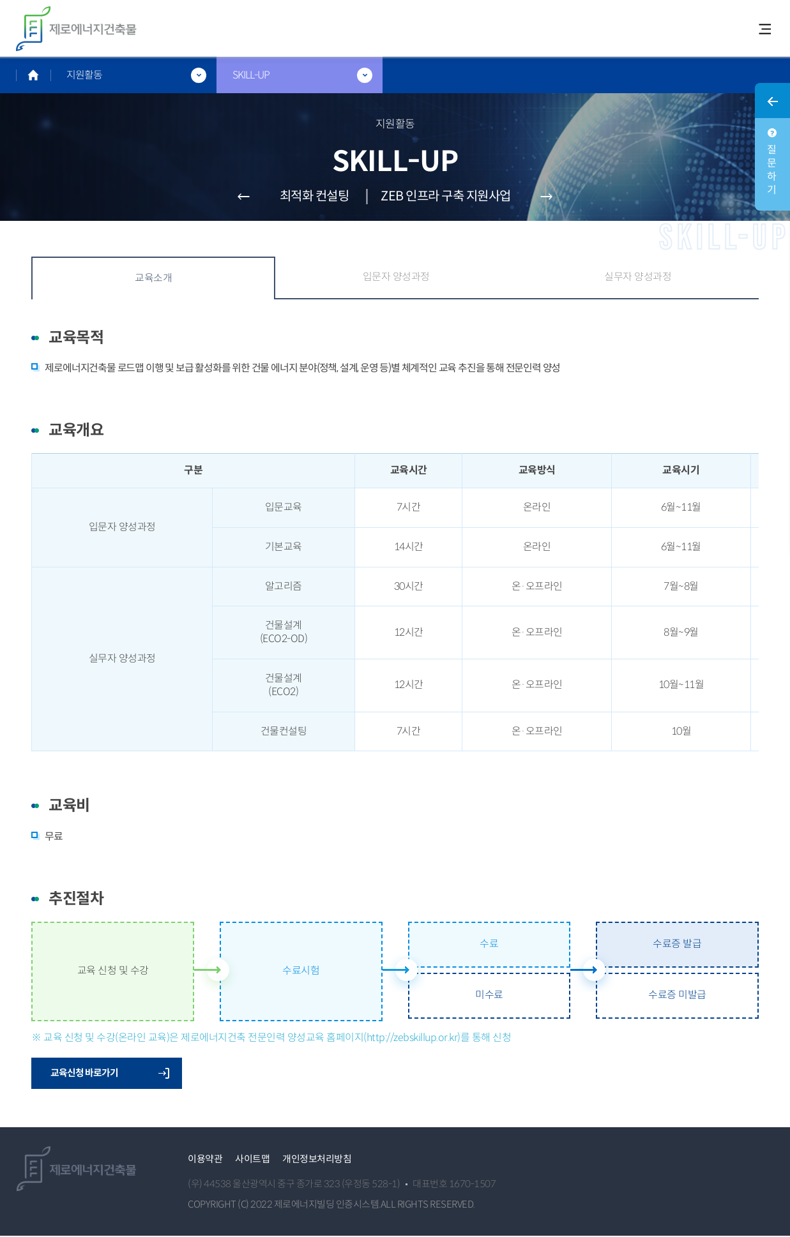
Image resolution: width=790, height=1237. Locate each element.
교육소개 (153, 278)
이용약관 (205, 1159)
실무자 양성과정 (637, 277)
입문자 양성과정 (396, 277)
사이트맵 (252, 1159)
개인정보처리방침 (316, 1159)
